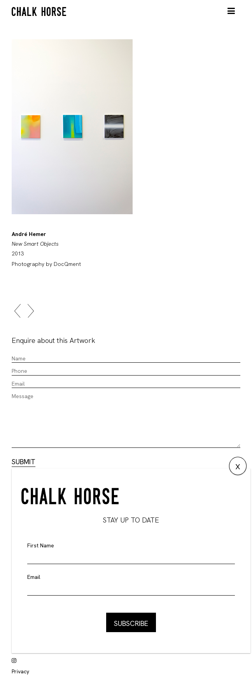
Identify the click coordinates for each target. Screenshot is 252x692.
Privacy (20, 671)
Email (33, 576)
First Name (40, 545)
